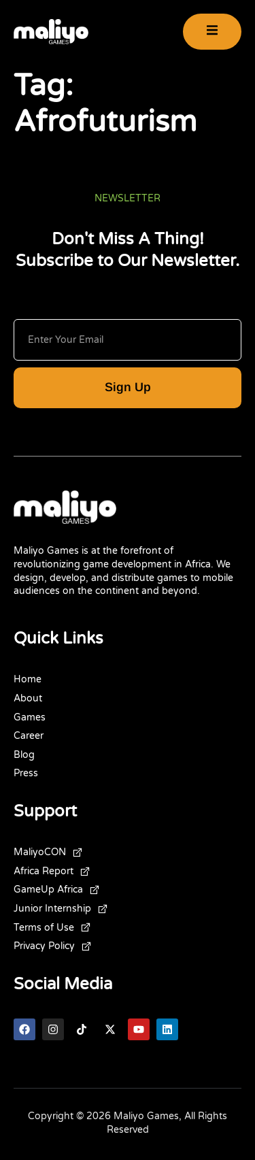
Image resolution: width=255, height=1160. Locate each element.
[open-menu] (212, 32)
